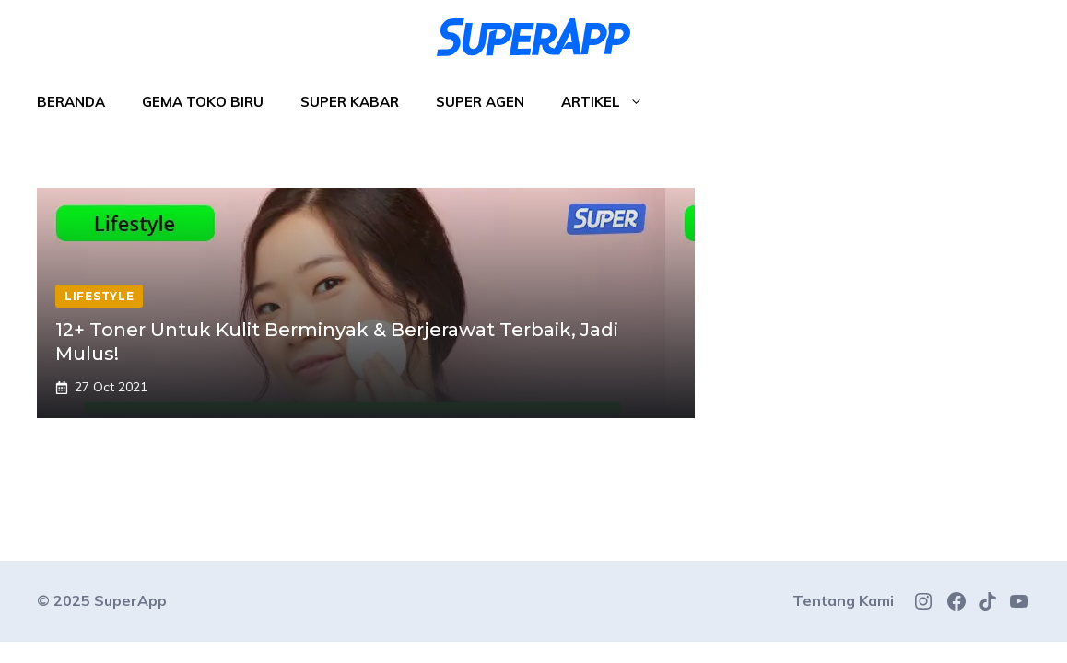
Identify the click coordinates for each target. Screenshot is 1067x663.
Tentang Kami (843, 600)
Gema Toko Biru (203, 101)
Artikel (611, 102)
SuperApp (130, 600)
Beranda (71, 101)
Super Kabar (349, 101)
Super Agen (480, 101)
